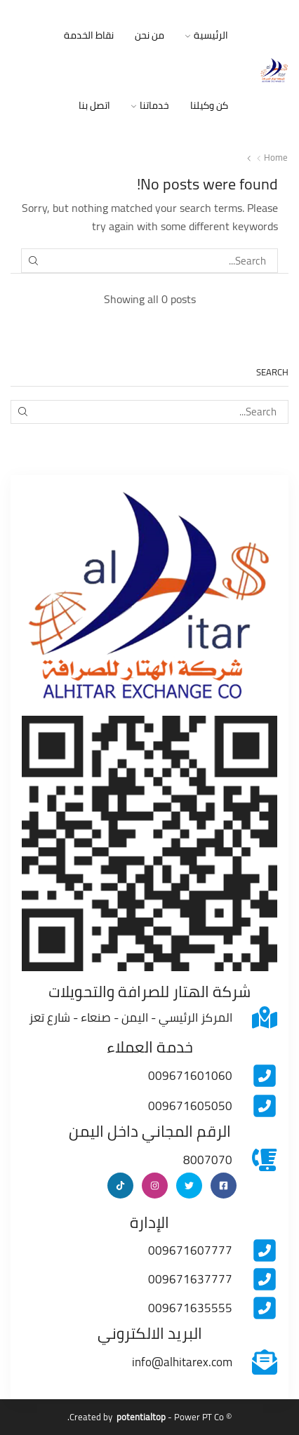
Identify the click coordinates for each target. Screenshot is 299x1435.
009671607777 (190, 1250)
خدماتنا (150, 105)
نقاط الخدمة (89, 35)
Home (276, 157)
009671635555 (190, 1308)
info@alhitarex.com (182, 1362)
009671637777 (190, 1279)
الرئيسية (206, 35)
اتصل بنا (94, 105)
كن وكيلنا (209, 105)
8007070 (207, 1160)
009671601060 (190, 1075)
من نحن (149, 35)
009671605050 (190, 1106)
